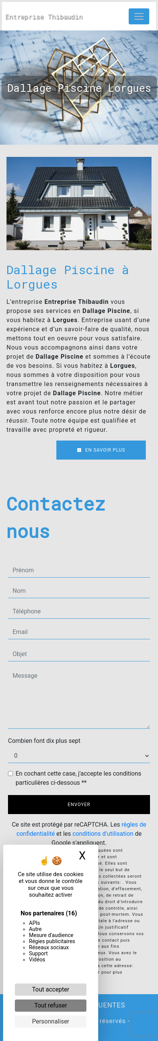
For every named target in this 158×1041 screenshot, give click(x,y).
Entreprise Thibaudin (42, 16)
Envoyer (79, 804)
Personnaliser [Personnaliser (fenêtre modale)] (50, 1021)
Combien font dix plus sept (44, 740)
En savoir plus (101, 450)
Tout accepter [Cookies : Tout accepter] (50, 989)
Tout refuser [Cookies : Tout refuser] (50, 1005)
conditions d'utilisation (102, 833)
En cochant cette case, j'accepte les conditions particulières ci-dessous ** (78, 778)
